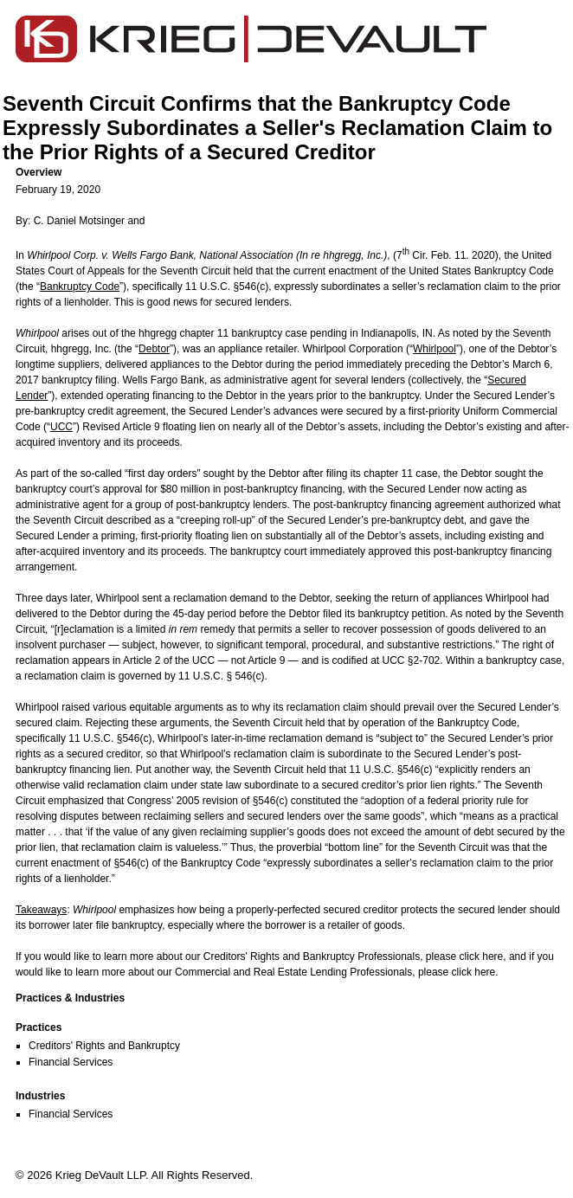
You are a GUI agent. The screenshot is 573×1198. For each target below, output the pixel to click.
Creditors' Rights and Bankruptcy (104, 1046)
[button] (293, 172)
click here (482, 956)
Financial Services (71, 1062)
